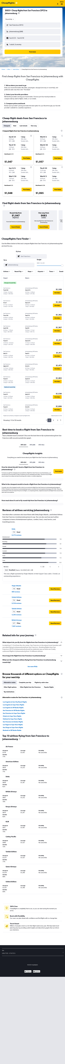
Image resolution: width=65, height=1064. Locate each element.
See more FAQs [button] (32, 666)
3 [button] (57, 420)
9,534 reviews (16, 603)
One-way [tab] (34, 126)
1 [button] (49, 420)
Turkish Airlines (17, 608)
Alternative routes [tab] (9, 682)
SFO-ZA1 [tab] (23, 445)
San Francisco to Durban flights (13, 722)
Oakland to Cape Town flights (12, 719)
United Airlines (16, 597)
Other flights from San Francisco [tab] (30, 687)
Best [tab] (14, 126)
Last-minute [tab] (23, 126)
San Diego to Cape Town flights (13, 727)
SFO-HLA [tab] (41, 445)
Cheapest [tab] (7, 126)
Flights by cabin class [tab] (41, 682)
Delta (13, 529)
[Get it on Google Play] (28, 972)
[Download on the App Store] (36, 972)
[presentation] (19, 13)
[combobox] (10, 19)
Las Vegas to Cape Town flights (13, 724)
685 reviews (16, 592)
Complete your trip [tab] (25, 682)
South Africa (16, 69)
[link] (15, 227)
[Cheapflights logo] (8, 3)
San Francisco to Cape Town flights (14, 713)
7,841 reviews (16, 626)
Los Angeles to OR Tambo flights (13, 707)
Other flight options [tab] (10, 687)
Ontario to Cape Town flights (12, 716)
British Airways (17, 620)
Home (3, 69)
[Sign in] (58, 4)
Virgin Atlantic (16, 586)
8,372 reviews (16, 535)
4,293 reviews (16, 615)
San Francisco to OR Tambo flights (14, 710)
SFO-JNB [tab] (32, 445)
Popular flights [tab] (49, 687)
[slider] (62, 265)
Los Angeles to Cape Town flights (13, 705)
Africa (8, 69)
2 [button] (53, 420)
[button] (32, 25)
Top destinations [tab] (9, 692)
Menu (62, 3)
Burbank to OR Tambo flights (12, 730)
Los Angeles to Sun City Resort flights (15, 702)
